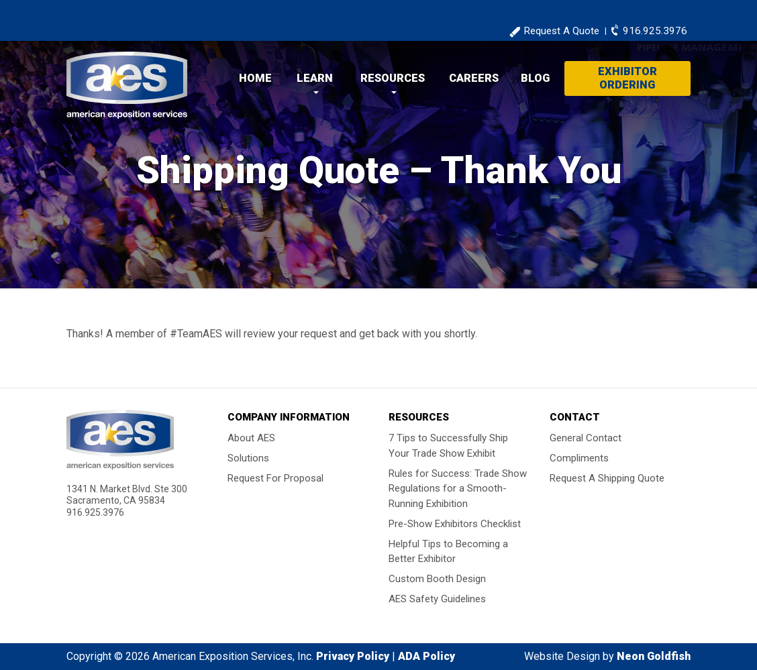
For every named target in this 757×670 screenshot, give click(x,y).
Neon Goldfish (654, 656)
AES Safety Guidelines (437, 599)
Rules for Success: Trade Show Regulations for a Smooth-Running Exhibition (458, 488)
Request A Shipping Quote (607, 478)
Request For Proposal (275, 478)
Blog (535, 78)
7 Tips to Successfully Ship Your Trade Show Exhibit (448, 445)
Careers (474, 78)
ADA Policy (426, 656)
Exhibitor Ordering (627, 78)
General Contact (585, 438)
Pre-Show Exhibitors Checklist (455, 523)
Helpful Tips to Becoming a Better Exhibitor (448, 551)
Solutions (248, 458)
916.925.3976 (655, 31)
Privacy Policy (352, 656)
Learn (315, 78)
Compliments (579, 458)
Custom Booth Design (437, 579)
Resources (392, 78)
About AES (251, 438)
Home (255, 78)
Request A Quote (561, 31)
